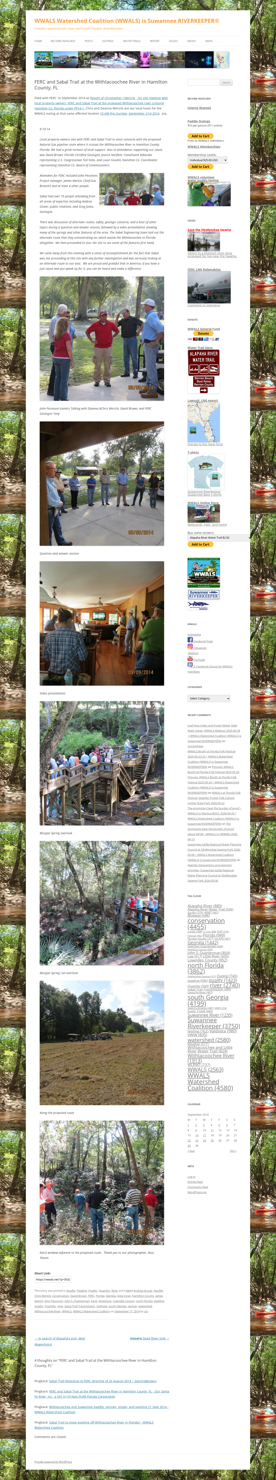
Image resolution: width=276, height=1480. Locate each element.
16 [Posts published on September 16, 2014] (196, 1135)
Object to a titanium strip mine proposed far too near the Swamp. (212, 253)
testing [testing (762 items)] (198, 1031)
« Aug (191, 1151)
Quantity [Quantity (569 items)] (198, 986)
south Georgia (117, 1306)
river (60, 1306)
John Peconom (53, 1301)
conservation (60, 1296)
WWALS (67, 1311)
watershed (145, 1306)
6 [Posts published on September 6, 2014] (227, 1125)
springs (132, 1306)
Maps (209, 41)
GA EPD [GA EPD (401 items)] (223, 938)
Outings (108, 41)
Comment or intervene (209, 303)
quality (38, 1306)
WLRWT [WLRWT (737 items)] (199, 1064)
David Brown (78, 1296)
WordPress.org (197, 1192)
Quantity (104, 1291)
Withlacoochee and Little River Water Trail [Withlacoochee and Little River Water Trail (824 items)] (210, 1049)
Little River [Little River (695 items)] (216, 956)
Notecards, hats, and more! (207, 523)
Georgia (111, 1296)
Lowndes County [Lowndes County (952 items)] (207, 960)
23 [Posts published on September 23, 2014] (196, 1140)
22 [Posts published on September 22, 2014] (189, 1140)
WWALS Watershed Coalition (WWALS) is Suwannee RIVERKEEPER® (126, 21)
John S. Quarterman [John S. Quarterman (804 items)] (209, 952)
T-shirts (193, 452)
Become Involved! (63, 41)
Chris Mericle (42, 1296)
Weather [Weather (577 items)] (198, 1044)
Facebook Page (200, 641)
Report (155, 41)
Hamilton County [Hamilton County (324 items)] (200, 949)
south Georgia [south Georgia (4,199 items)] (208, 1000)
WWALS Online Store (203, 503)
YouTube (196, 660)
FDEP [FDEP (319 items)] (223, 931)
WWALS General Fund (204, 329)
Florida (100, 1296)
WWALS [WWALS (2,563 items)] (205, 1069)
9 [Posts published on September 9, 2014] (196, 1130)
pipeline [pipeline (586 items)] (198, 980)
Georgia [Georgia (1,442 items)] (203, 942)
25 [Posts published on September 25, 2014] (212, 1140)
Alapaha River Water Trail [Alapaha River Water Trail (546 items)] (210, 909)
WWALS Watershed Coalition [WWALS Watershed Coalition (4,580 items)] (210, 1081)
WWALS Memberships (204, 147)
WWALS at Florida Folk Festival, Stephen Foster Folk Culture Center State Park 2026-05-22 (214, 798)
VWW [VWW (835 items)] (197, 1034)
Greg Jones (124, 1296)
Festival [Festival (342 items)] (195, 935)
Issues (173, 41)
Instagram (197, 648)
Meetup (193, 653)
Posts (89, 41)
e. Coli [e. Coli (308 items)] (209, 931)
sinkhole (101, 1306)
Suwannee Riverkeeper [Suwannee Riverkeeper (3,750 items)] (214, 1023)
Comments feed (198, 1187)
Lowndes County (124, 1301)
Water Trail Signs (200, 348)
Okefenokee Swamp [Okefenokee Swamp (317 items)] (202, 976)
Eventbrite (194, 634)
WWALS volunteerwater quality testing (203, 178)
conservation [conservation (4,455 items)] (206, 923)
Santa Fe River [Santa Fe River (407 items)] (200, 992)
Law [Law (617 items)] (195, 956)
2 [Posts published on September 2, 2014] (196, 1125)
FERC (91, 1296)
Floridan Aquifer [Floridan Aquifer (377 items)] (201, 938)
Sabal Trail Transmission (79, 1306)
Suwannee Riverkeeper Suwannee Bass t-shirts (206, 492)
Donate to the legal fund (205, 442)
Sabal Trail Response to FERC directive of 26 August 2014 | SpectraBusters (103, 1381)
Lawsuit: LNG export (203, 400)
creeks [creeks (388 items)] (195, 931)
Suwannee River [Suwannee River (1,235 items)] (210, 1015)
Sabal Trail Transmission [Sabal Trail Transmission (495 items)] (209, 989)
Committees (195, 746)
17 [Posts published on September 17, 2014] (204, 1135)
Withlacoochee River (47, 1311)
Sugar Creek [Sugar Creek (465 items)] (200, 1011)
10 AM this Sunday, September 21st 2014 (129, 113)
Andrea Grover (143, 1291)
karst (94, 1301)
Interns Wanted (199, 108)
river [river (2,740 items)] (225, 985)
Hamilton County (143, 1296)
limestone (105, 1301)
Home (38, 41)
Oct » (233, 1151)
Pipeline (82, 1291)
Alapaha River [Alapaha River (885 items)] (205, 905)
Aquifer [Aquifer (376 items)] (195, 912)
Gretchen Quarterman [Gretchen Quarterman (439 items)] (205, 946)
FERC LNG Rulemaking (204, 269)
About (191, 41)
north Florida (144, 1301)
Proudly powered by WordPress (53, 1462)
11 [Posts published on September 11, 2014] (212, 1130)
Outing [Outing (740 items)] (227, 975)
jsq (146, 1311)
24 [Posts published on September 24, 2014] (204, 1140)
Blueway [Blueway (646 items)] (199, 915)
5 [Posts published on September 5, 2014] (219, 1125)
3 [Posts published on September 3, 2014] (203, 1125)
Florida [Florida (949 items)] (214, 935)
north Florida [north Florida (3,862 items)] (206, 968)
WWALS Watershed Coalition (91, 1311)
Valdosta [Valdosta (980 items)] (223, 1031)
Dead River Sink (149, 1338)
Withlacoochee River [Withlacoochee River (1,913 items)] (211, 1058)
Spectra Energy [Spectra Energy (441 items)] (201, 1008)
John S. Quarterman (77, 1301)
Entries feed (195, 1182)
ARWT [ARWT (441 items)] (211, 912)
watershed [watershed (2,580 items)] (209, 1039)
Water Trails (132, 41)
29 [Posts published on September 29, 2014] (189, 1146)
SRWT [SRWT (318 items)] (221, 1008)
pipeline (159, 1301)
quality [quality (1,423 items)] (223, 980)
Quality (92, 1291)
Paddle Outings (199, 121)
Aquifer (70, 1291)
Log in (191, 1177)
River (114, 1291)
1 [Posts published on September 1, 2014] (188, 1125)
